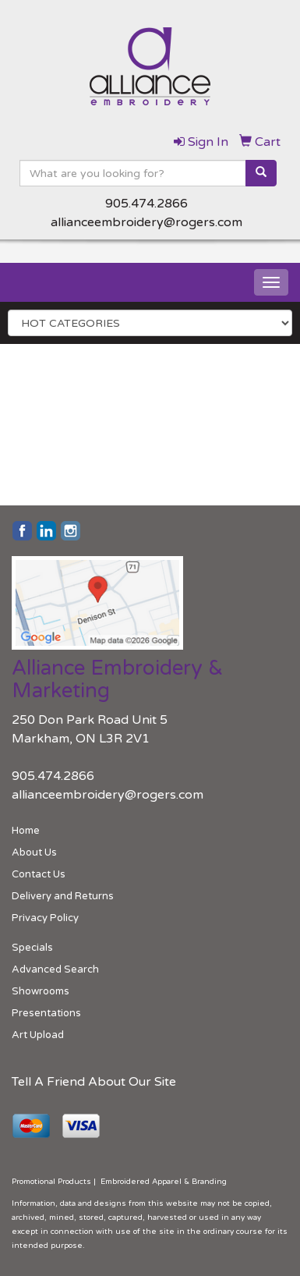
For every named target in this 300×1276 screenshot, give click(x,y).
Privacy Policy (45, 918)
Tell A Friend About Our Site (94, 1082)
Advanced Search (55, 969)
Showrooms (40, 991)
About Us (34, 852)
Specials (32, 947)
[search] (261, 173)
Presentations (46, 1013)
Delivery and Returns (63, 896)
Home (26, 830)
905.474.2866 (146, 203)
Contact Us (38, 874)
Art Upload (38, 1035)
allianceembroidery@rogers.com (146, 222)
